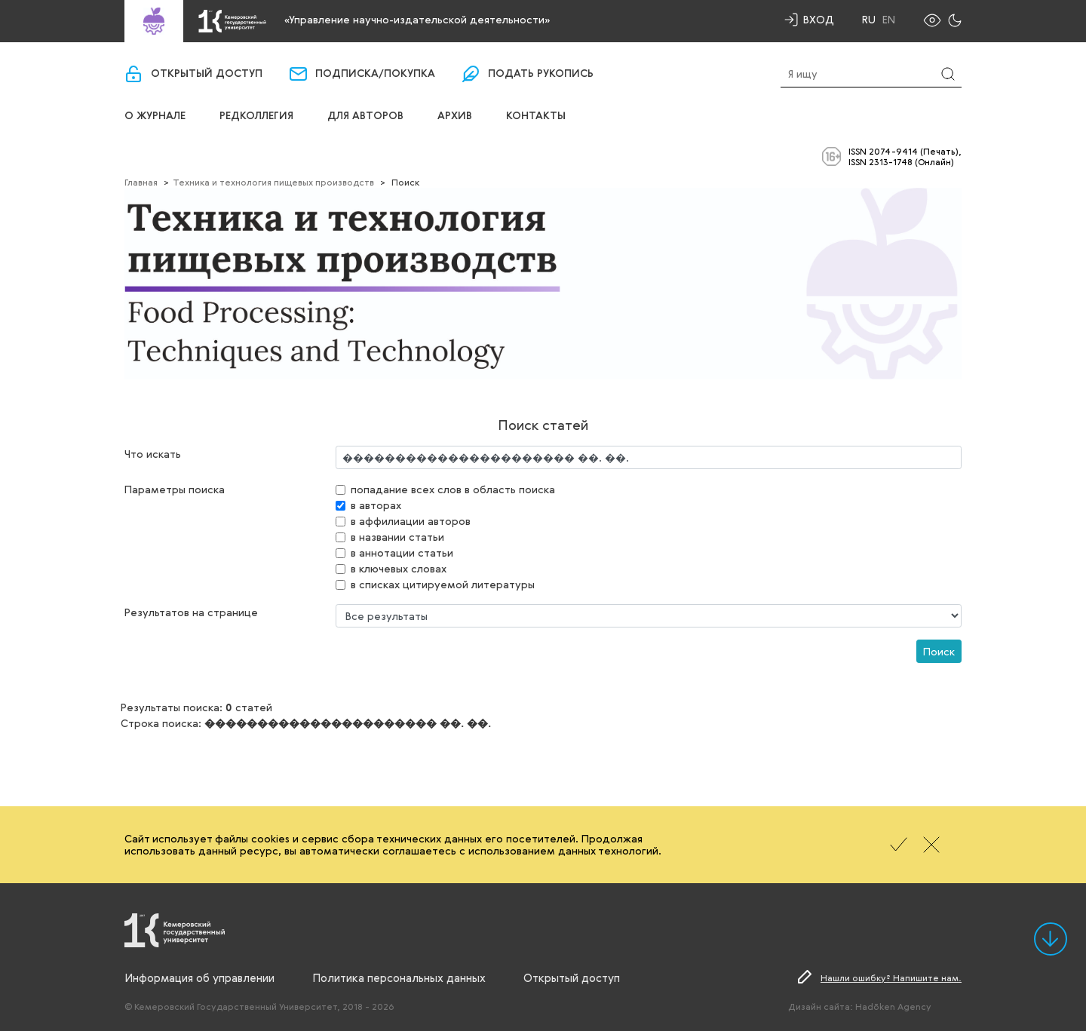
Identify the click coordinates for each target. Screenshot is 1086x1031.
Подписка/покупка (375, 74)
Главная (141, 182)
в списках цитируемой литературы (443, 584)
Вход (818, 19)
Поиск (939, 651)
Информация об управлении (199, 977)
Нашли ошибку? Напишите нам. (891, 977)
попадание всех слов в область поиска (453, 489)
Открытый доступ (206, 74)
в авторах (376, 505)
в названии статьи (397, 536)
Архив (454, 116)
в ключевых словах (398, 568)
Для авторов (365, 116)
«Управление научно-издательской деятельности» (417, 19)
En (888, 20)
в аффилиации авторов (411, 521)
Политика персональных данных (399, 977)
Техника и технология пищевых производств (273, 182)
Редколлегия (256, 116)
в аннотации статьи (402, 552)
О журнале (155, 116)
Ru (869, 20)
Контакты (536, 116)
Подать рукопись (541, 74)
